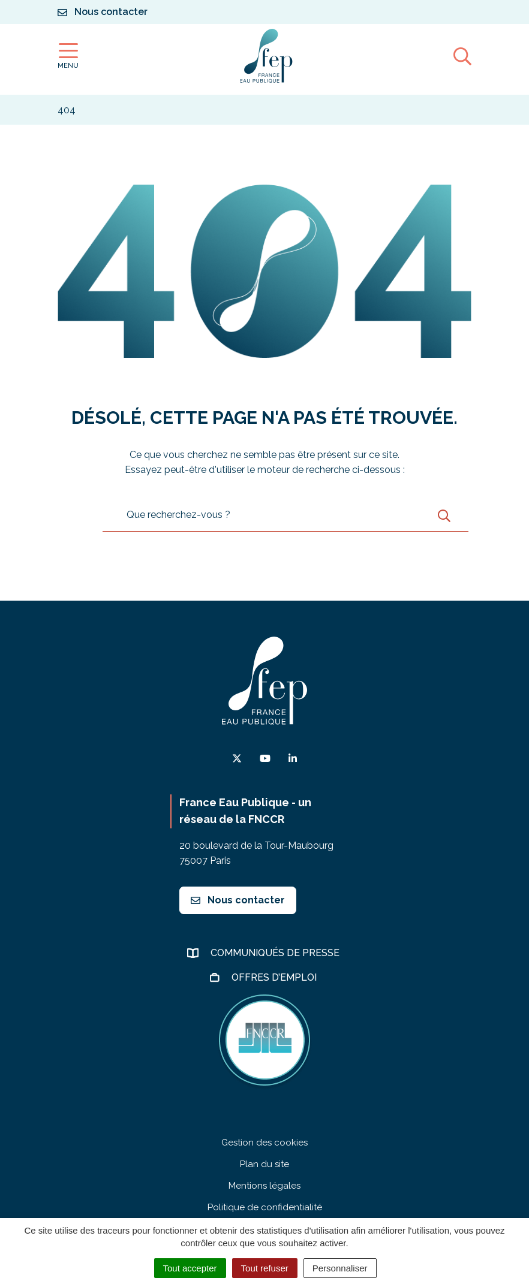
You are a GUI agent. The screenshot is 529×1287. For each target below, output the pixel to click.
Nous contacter (238, 900)
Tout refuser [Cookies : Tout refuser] (264, 1268)
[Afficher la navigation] (68, 56)
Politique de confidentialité (265, 1207)
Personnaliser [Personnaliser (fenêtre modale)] (340, 1268)
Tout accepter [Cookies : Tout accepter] (190, 1268)
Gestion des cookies (264, 1142)
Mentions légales (264, 1185)
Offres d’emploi (275, 977)
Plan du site (264, 1164)
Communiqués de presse (276, 953)
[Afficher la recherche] (462, 55)
